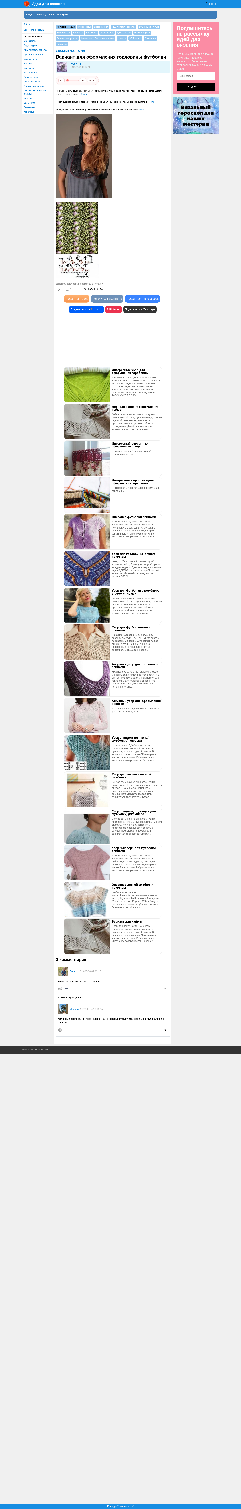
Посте (151, 102)
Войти (27, 24)
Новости (28, 98)
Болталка (28, 63)
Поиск (213, 3)
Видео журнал (31, 45)
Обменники (29, 107)
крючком (72, 283)
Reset (92, 80)
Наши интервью (32, 81)
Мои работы (30, 41)
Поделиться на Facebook (142, 298)
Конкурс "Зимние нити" (120, 1506)
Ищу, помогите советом (35, 50)
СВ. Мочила (30, 103)
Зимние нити (30, 59)
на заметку (84, 283)
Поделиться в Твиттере (140, 309)
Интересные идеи (33, 36)
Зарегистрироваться (34, 30)
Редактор (75, 63)
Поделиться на (86, 309)
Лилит (73, 971)
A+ (83, 80)
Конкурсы (29, 112)
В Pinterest (113, 309)
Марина (74, 1009)
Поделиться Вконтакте (107, 298)
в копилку (97, 283)
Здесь (84, 94)
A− (61, 80)
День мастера (31, 77)
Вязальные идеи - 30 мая (70, 50)
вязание (60, 283)
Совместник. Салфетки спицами (35, 92)
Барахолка (29, 68)
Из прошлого (30, 72)
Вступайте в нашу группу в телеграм (47, 14)
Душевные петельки (34, 54)
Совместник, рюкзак (34, 86)
